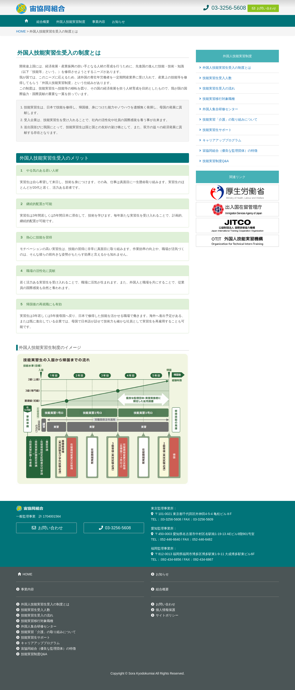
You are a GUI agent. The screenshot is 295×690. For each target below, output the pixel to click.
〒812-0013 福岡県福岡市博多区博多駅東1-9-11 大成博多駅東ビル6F (203, 554)
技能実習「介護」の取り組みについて (228, 119)
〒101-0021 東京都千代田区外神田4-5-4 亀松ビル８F (191, 514)
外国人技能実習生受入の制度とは (225, 67)
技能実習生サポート (215, 130)
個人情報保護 (163, 610)
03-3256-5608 (115, 528)
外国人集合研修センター (218, 109)
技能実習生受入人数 (215, 78)
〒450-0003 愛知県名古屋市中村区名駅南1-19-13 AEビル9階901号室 (202, 534)
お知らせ (118, 22)
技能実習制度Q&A (214, 161)
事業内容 (98, 22)
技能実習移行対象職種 (217, 99)
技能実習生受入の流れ (217, 88)
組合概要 (42, 22)
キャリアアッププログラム (220, 140)
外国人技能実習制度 (70, 22)
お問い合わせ (266, 8)
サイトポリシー (164, 615)
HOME (21, 31)
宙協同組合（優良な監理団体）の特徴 (228, 150)
